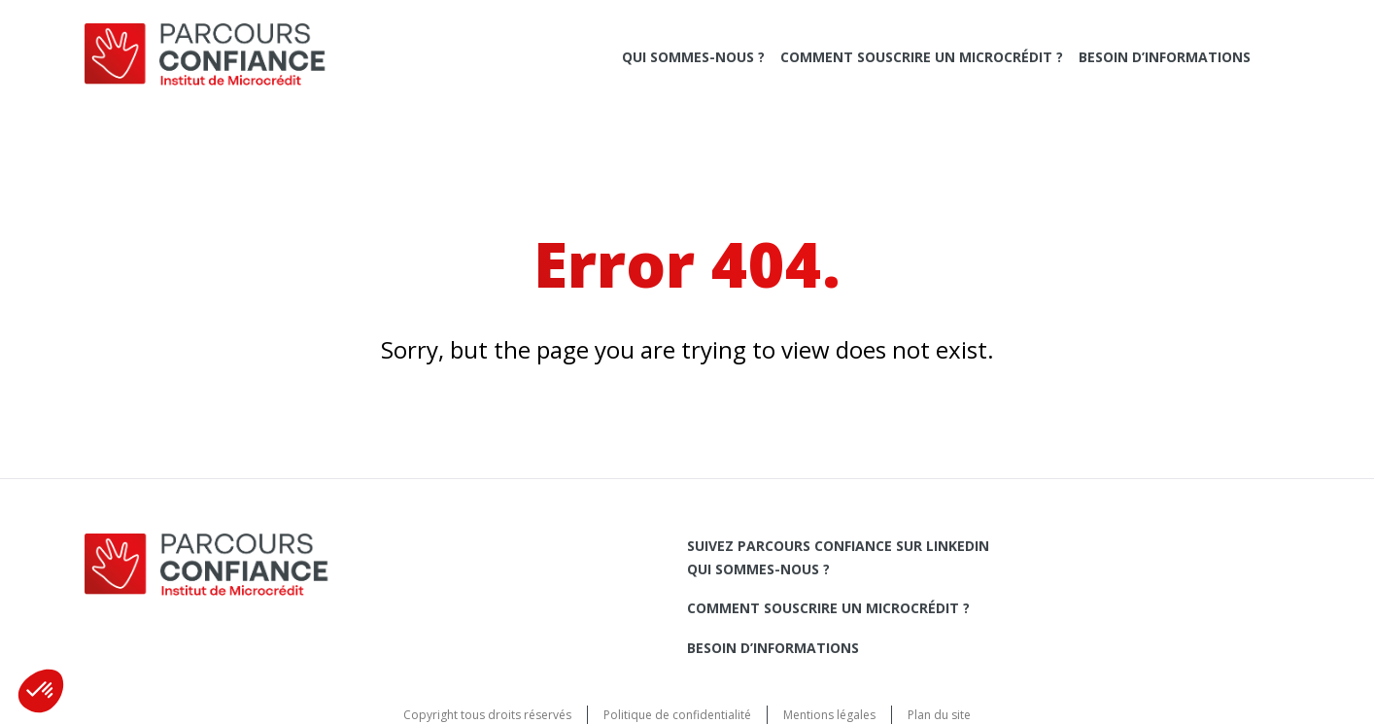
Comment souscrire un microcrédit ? (921, 57)
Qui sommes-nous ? (693, 57)
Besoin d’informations (1165, 57)
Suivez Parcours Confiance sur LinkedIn (838, 545)
